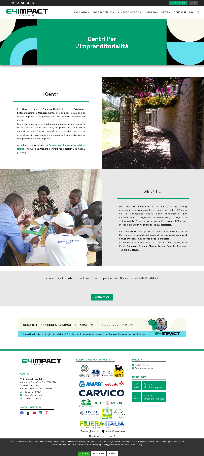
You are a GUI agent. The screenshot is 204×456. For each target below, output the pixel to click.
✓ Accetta (83, 453)
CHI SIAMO (81, 12)
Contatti (180, 12)
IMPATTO (151, 12)
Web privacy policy (144, 357)
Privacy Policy (141, 354)
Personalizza (98, 453)
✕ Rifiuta (113, 453)
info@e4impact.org (32, 384)
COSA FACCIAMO (104, 12)
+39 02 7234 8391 (32, 380)
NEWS (166, 12)
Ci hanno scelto (130, 12)
